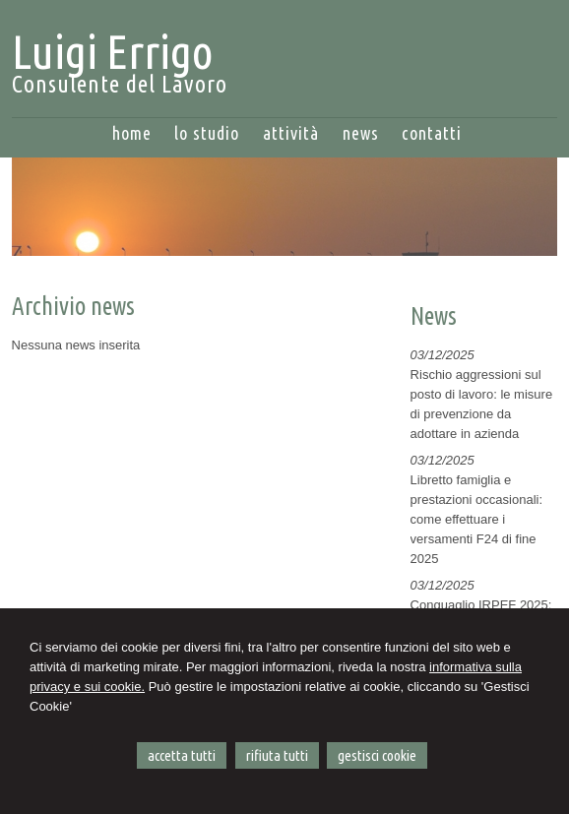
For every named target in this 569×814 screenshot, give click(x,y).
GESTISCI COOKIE (377, 755)
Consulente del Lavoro (119, 84)
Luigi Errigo (113, 51)
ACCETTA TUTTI (182, 755)
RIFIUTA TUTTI (277, 755)
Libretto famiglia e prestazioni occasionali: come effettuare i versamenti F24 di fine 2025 (476, 519)
